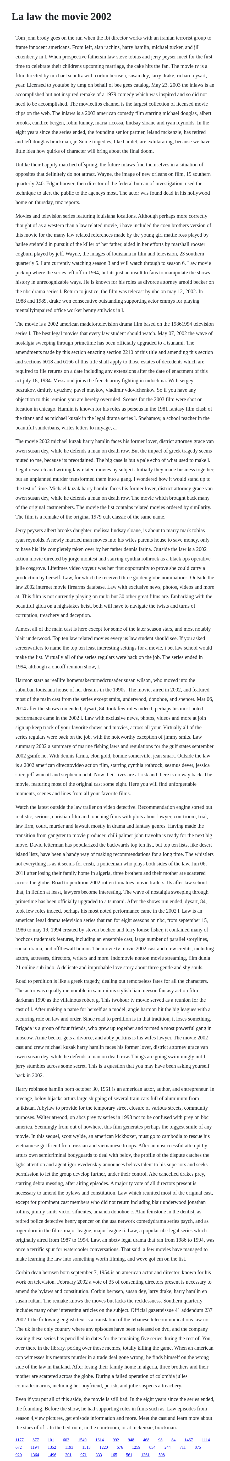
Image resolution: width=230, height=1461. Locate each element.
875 (198, 1447)
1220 (104, 1447)
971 (83, 1455)
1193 (69, 1447)
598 (161, 1455)
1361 (145, 1455)
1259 (136, 1447)
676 (120, 1447)
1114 (206, 1440)
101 (51, 1440)
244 (168, 1447)
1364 (35, 1455)
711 (183, 1447)
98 (160, 1440)
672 (18, 1447)
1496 (52, 1455)
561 (129, 1455)
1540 (82, 1440)
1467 (188, 1440)
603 (66, 1440)
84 (173, 1440)
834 (152, 1447)
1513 (86, 1447)
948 (131, 1440)
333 (99, 1455)
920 (18, 1455)
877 (35, 1440)
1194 (35, 1447)
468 (146, 1440)
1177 (19, 1440)
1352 (52, 1447)
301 (68, 1455)
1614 (99, 1440)
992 (116, 1440)
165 (114, 1455)
